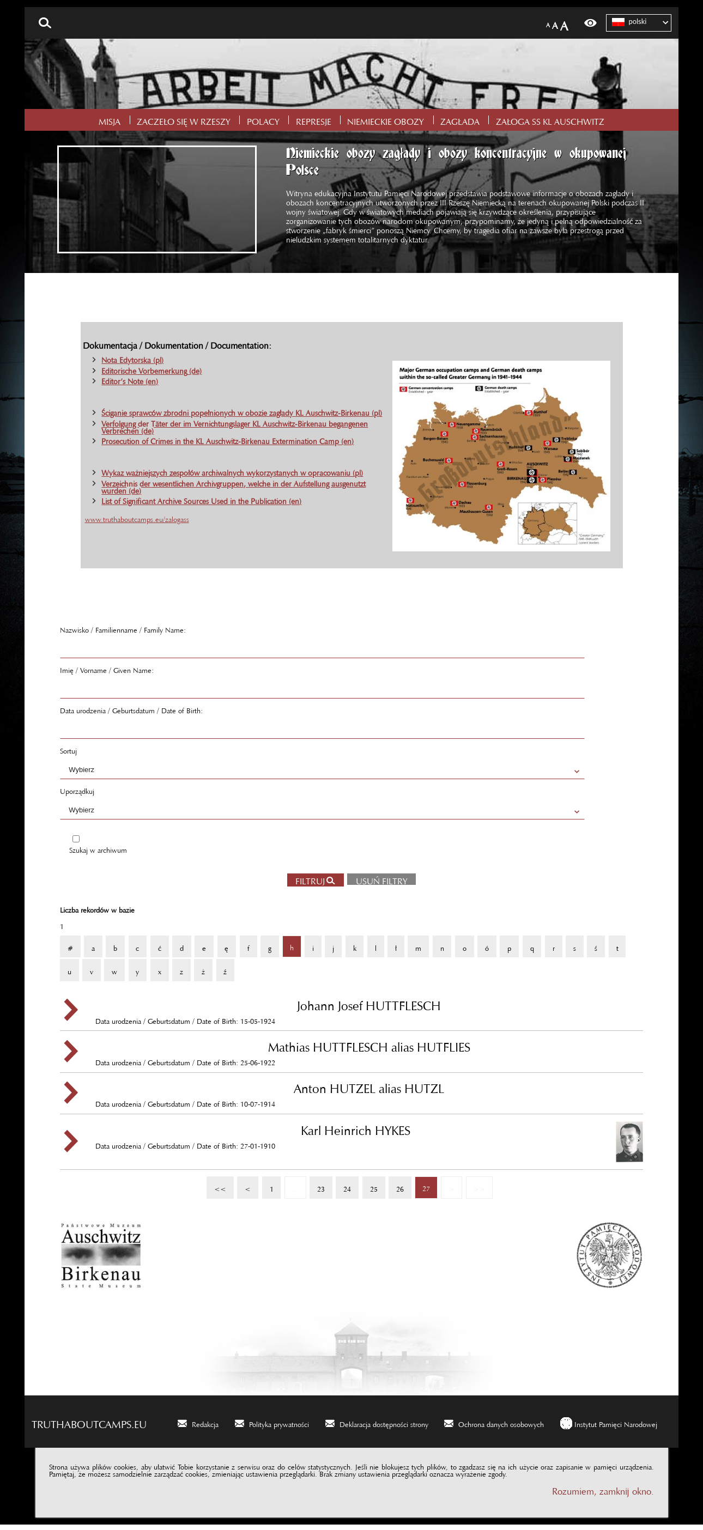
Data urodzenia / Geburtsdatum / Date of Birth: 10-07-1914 (369, 1097)
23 (317, 1188)
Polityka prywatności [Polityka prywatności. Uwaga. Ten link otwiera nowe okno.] (279, 1428)
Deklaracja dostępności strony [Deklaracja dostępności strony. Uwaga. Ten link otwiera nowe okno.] (384, 1428)
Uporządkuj (77, 795)
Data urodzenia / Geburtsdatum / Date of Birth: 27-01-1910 (369, 1140)
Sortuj (68, 754)
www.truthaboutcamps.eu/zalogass (137, 523)
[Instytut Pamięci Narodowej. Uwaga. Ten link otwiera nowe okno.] (608, 1428)
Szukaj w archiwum (98, 854)
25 (370, 1188)
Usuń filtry (377, 883)
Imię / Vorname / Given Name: (107, 674)
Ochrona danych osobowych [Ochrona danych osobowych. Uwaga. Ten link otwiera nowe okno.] (501, 1428)
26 (396, 1188)
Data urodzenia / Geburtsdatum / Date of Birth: (131, 714)
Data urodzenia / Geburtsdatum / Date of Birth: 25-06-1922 (369, 1056)
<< (216, 1188)
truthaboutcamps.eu (89, 1427)
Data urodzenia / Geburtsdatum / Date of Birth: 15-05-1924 (369, 1015)
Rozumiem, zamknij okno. (603, 1495)
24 (343, 1188)
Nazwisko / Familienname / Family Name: (123, 634)
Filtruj (310, 885)
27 (422, 1188)
